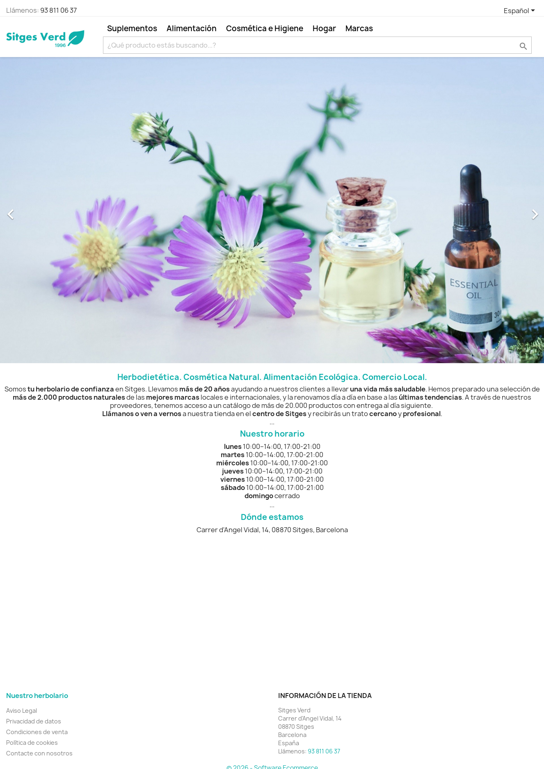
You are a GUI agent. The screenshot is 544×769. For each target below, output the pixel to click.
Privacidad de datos (33, 721)
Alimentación (192, 28)
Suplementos (132, 28)
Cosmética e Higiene (264, 28)
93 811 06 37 (58, 10)
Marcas (359, 28)
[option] (272, 210)
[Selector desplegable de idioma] (521, 11)
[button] (41, 210)
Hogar (324, 28)
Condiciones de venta (37, 732)
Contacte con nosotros (39, 753)
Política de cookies (32, 742)
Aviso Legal (21, 710)
